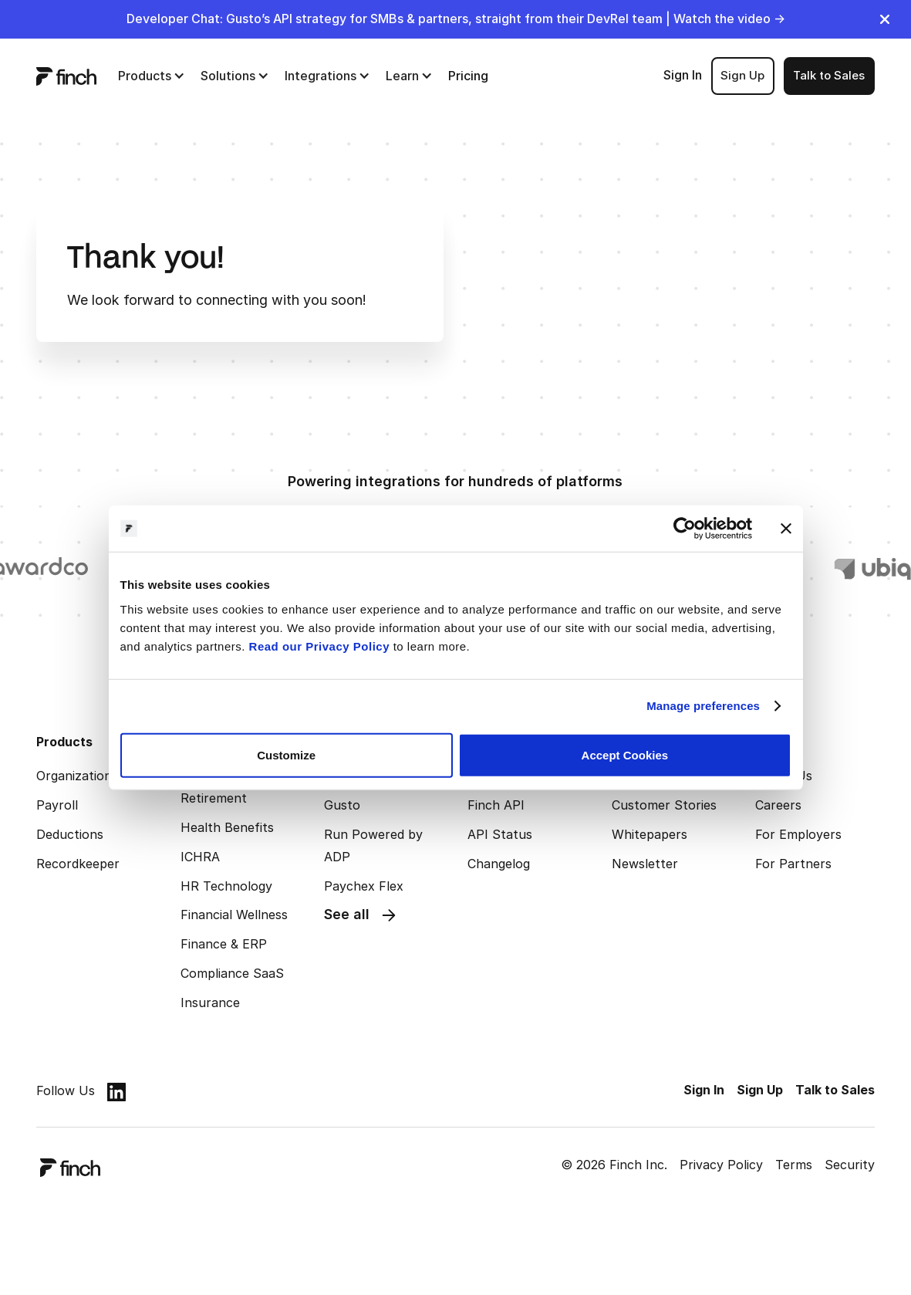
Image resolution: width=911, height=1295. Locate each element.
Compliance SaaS (232, 973)
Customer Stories (664, 805)
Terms (793, 1164)
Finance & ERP (224, 944)
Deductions (69, 834)
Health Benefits (227, 827)
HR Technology (226, 886)
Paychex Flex (363, 886)
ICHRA (200, 856)
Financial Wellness (234, 914)
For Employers (798, 834)
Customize (286, 754)
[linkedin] (116, 1091)
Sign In (682, 75)
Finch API (496, 805)
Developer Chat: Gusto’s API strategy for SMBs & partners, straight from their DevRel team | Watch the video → (456, 18)
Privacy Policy (721, 1164)
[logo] (66, 75)
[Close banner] (786, 528)
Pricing (468, 75)
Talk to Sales (829, 75)
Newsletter (645, 863)
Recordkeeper (78, 863)
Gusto (342, 805)
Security (850, 1164)
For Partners (793, 863)
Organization (74, 775)
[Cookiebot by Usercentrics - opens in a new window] (684, 528)
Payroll (57, 805)
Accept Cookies (625, 754)
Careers (778, 805)
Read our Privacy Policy (319, 645)
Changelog (498, 863)
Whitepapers (649, 834)
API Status (499, 834)
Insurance (210, 1002)
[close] (884, 19)
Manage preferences (703, 705)
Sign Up (742, 75)
